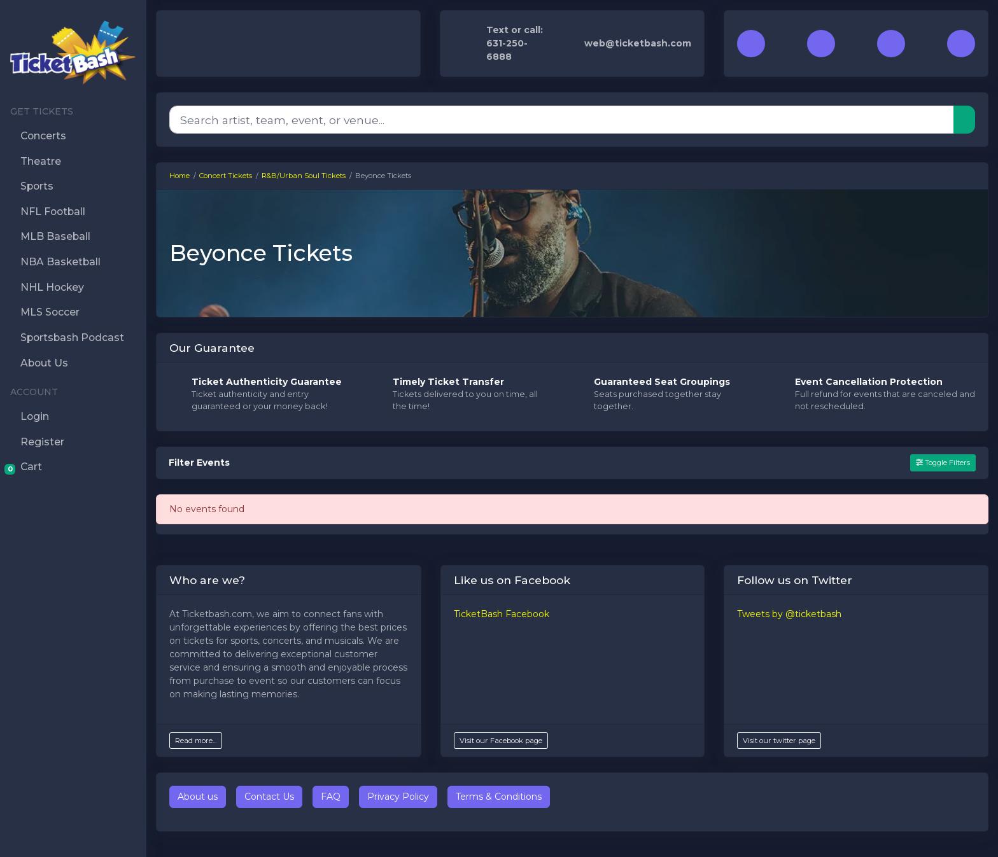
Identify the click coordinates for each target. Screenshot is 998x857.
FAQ (331, 796)
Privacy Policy (398, 796)
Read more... (195, 740)
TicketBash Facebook (501, 614)
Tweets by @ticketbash (789, 614)
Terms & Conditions (499, 796)
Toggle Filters (943, 462)
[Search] (561, 120)
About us (198, 796)
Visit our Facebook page (501, 740)
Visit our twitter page (779, 740)
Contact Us (269, 796)
